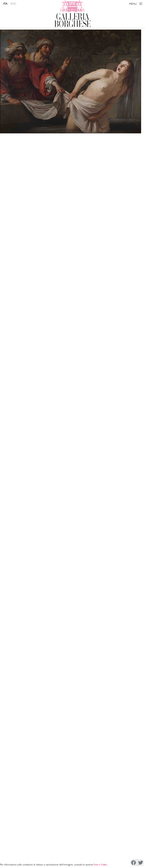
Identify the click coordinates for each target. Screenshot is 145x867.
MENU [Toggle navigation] (136, 4)
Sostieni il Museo (115, 805)
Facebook (86, 855)
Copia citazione (38, 536)
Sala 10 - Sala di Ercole (56, 207)
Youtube (130, 855)
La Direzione (92, 800)
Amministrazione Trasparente (122, 800)
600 (44, 226)
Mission (89, 805)
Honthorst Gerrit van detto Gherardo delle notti (47, 150)
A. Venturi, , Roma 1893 (62, 561)
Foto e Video (100, 137)
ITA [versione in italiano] (5, 3)
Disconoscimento (34, 855)
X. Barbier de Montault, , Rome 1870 (70, 552)
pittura (46, 219)
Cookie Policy (17, 857)
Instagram (104, 855)
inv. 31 (93, 408)
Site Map (110, 809)
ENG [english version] (13, 3)
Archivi (89, 809)
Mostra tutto (131, 637)
